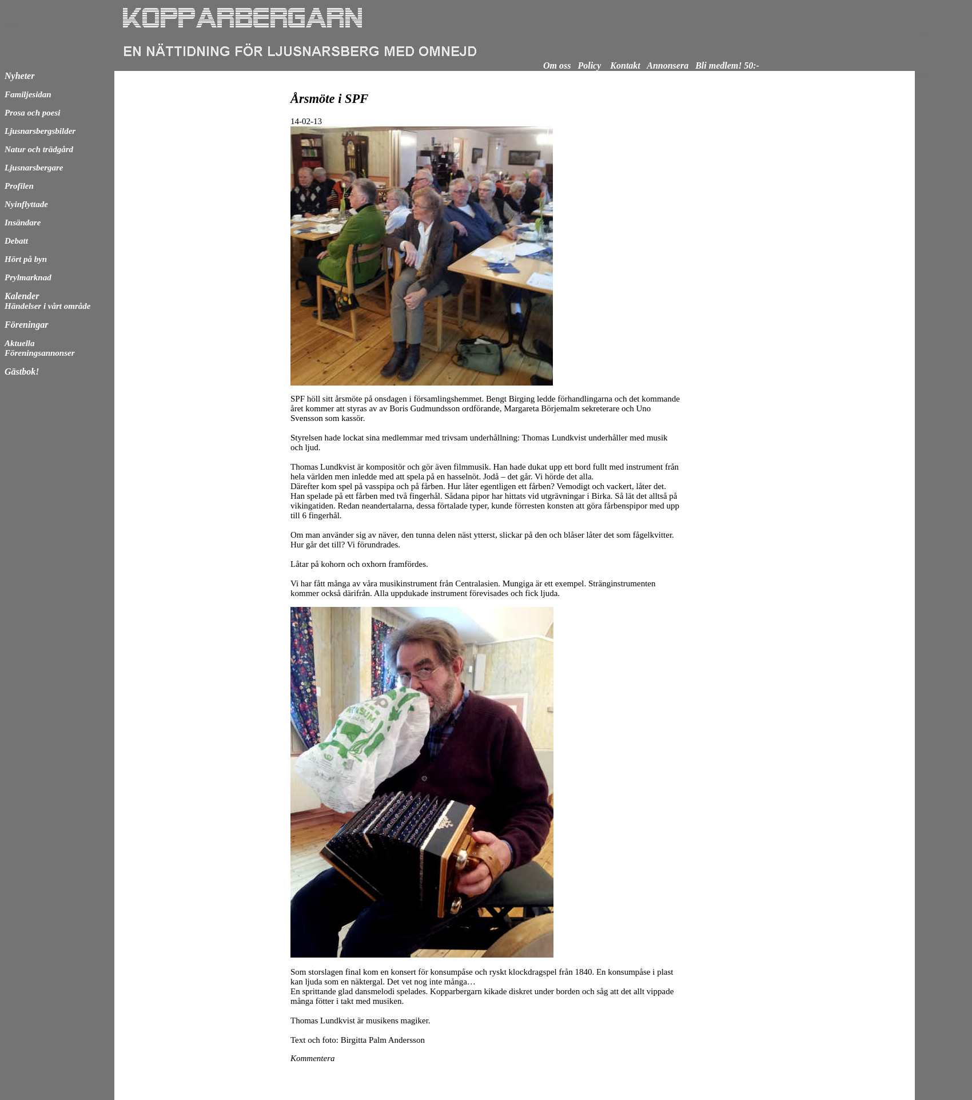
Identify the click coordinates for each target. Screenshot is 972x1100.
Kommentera (312, 1058)
